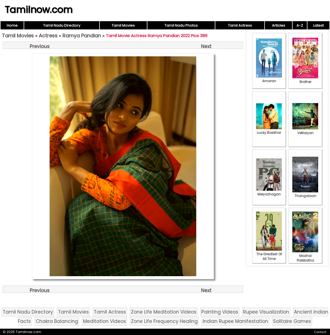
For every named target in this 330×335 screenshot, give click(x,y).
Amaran (269, 78)
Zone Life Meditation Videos (163, 312)
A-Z (299, 25)
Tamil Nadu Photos (181, 25)
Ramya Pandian (81, 35)
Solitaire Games (292, 321)
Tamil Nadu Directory (61, 25)
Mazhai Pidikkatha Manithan (305, 258)
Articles (278, 25)
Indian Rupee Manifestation (235, 321)
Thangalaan (305, 193)
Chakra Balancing (57, 321)
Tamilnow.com (39, 9)
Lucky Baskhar (269, 130)
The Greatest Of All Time (269, 254)
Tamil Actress (240, 25)
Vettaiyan (305, 130)
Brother (305, 79)
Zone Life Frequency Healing (164, 321)
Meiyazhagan (269, 191)
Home (12, 25)
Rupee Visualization (266, 312)
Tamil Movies (123, 25)
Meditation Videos (104, 321)
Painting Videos (219, 312)
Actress (48, 35)
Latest (318, 25)
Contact (320, 332)
